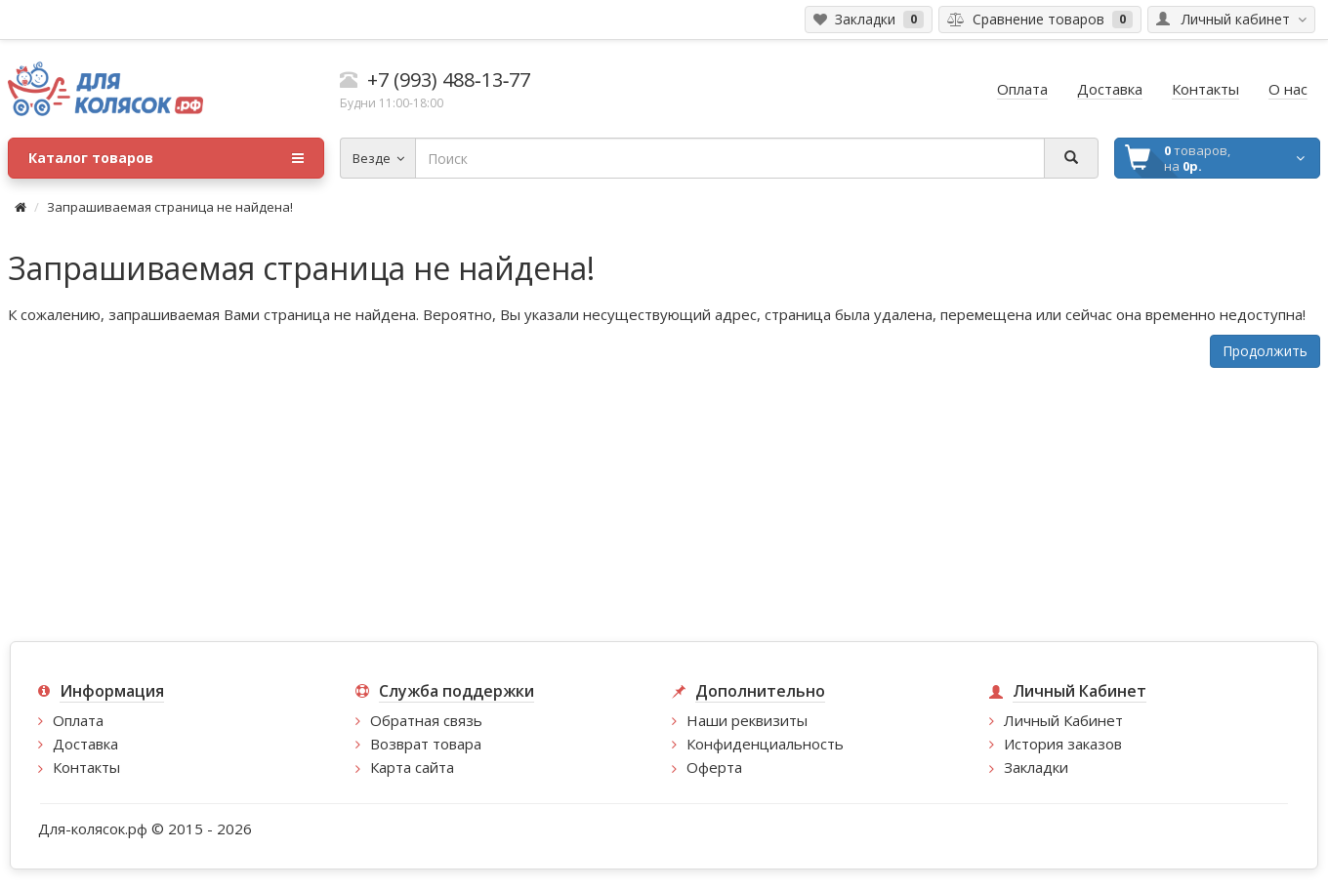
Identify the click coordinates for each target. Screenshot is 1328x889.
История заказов (1063, 743)
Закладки (1036, 767)
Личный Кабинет (1063, 720)
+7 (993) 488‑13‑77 (448, 79)
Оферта (714, 767)
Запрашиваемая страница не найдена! (170, 207)
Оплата (78, 720)
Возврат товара (425, 743)
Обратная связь (426, 720)
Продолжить (1265, 351)
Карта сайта (412, 767)
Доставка (85, 743)
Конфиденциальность (765, 743)
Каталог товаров (166, 158)
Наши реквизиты (747, 720)
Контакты (86, 767)
